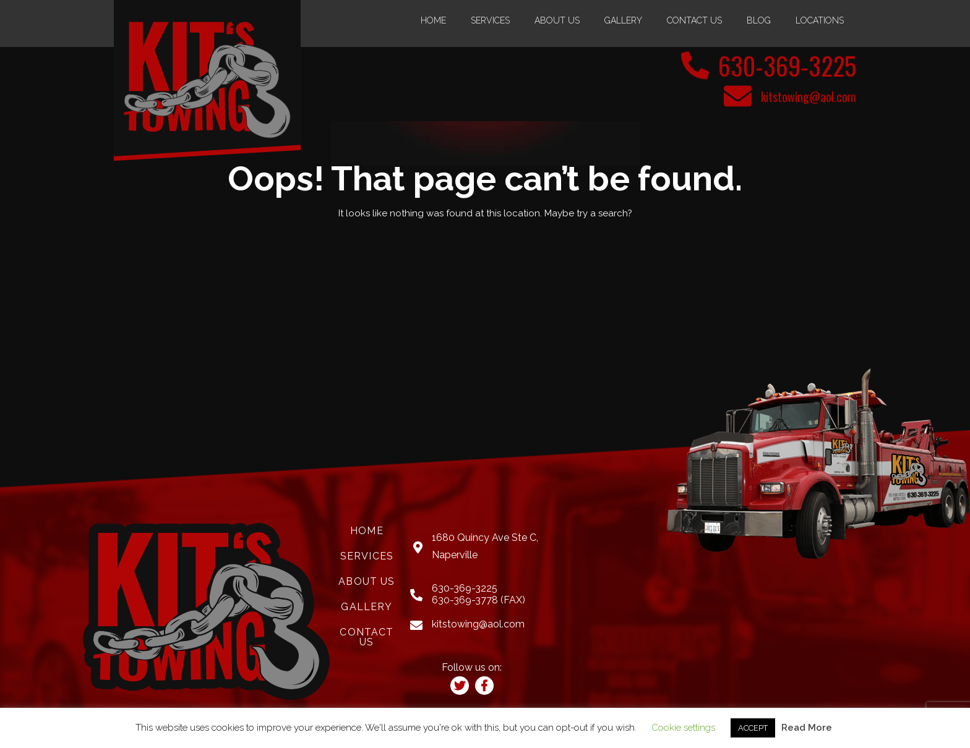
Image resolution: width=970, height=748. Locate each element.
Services (490, 20)
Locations (820, 20)
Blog (759, 20)
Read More (806, 727)
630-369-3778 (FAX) (478, 600)
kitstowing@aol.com (808, 96)
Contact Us (694, 20)
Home (433, 20)
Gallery (623, 20)
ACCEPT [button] (753, 728)
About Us (557, 20)
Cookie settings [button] (683, 727)
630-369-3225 (787, 65)
